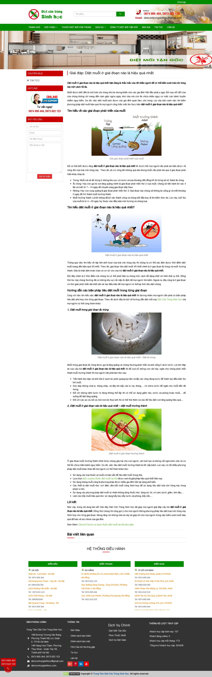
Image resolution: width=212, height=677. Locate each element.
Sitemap (181, 2)
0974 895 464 (8, 660)
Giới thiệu (49, 27)
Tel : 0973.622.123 (36, 592)
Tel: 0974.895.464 (89, 592)
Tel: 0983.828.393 (142, 585)
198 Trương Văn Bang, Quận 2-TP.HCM (153, 574)
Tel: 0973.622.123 (89, 581)
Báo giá (146, 27)
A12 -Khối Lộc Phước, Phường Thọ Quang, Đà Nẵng (106, 596)
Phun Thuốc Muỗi (117, 635)
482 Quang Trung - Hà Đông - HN (43, 603)
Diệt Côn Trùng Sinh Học (169, 299)
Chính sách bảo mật (80, 641)
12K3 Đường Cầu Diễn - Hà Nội (42, 588)
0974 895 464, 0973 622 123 (162, 13)
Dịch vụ (99, 27)
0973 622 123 (8, 664)
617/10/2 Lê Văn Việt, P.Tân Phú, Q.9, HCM (154, 581)
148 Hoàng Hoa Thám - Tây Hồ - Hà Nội (46, 581)
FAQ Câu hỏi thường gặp (83, 647)
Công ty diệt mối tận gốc (124, 27)
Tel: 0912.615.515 (89, 599)
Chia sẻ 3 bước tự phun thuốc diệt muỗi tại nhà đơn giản (106, 524)
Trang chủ (34, 27)
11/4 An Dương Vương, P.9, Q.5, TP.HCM (153, 603)
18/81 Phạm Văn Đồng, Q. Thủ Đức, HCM (153, 588)
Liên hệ (171, 27)
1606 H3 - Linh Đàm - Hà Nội (41, 574)
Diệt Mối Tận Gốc (117, 630)
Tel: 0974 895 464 (36, 577)
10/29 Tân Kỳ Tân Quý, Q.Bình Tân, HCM (153, 596)
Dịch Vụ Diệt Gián (117, 640)
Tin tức (158, 27)
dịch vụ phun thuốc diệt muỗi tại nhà (100, 478)
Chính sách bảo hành (81, 635)
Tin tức (74, 652)
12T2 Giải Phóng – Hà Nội (40, 596)
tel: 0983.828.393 (36, 585)
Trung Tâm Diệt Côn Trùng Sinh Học (111, 673)
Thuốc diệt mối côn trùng (76, 27)
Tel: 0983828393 (35, 599)
